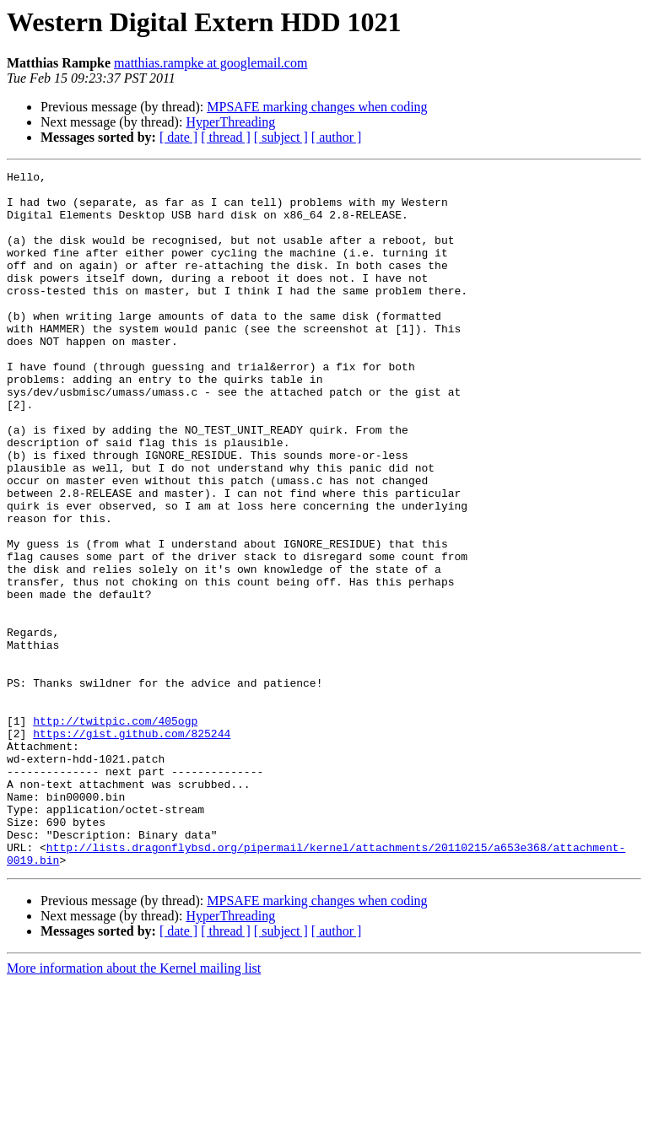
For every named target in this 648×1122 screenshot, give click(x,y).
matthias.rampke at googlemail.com (210, 63)
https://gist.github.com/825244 (131, 847)
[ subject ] (281, 137)
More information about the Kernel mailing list (134, 1107)
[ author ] (336, 137)
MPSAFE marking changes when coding (317, 107)
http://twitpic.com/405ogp (115, 831)
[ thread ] (226, 137)
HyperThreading (230, 122)
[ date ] (178, 137)
